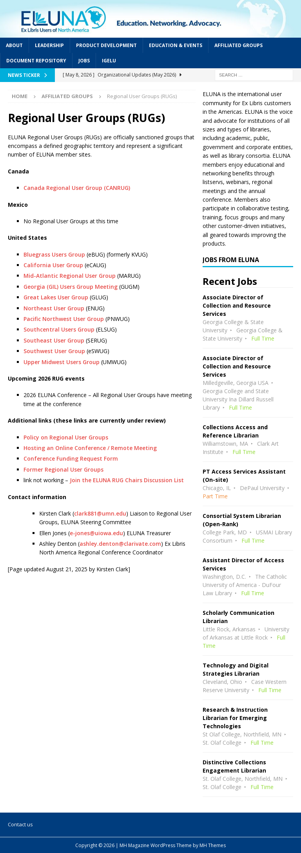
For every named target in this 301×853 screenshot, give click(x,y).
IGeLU (109, 60)
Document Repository (36, 60)
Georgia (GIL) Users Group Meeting (71, 286)
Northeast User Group (54, 308)
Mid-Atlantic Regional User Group (70, 275)
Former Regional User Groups (63, 469)
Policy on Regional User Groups (66, 437)
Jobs (84, 60)
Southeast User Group (54, 340)
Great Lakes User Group (56, 297)
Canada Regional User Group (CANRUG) (77, 187)
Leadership (49, 45)
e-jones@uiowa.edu (96, 533)
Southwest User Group (54, 351)
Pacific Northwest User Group (64, 319)
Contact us (20, 824)
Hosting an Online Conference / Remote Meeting (90, 448)
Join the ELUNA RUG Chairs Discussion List (127, 480)
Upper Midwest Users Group (62, 362)
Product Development (106, 45)
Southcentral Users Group (59, 329)
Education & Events (175, 45)
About (14, 45)
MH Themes (212, 845)
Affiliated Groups (238, 45)
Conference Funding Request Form (71, 458)
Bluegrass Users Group (54, 254)
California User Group (54, 265)
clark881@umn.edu (100, 513)
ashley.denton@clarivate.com (120, 543)
